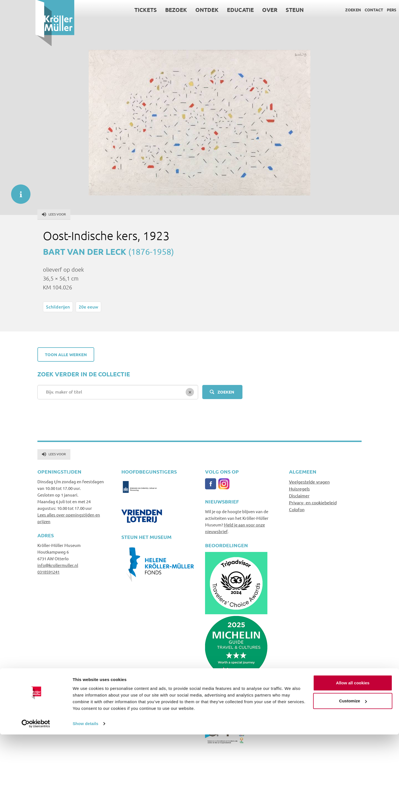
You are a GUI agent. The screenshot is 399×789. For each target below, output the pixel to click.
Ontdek (171, 9)
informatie (18, 191)
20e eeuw (88, 307)
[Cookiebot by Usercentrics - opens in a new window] (36, 778)
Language (375, 9)
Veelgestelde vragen (309, 481)
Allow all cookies (353, 737)
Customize (353, 755)
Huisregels (299, 488)
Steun (259, 9)
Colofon (297, 509)
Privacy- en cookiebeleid (313, 502)
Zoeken (318, 9)
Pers (356, 9)
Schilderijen (58, 307)
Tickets (110, 9)
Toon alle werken (66, 354)
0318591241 (48, 571)
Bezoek (141, 9)
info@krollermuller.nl (57, 565)
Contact (338, 9)
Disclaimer (299, 495)
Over (234, 9)
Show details (85, 778)
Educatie (205, 9)
